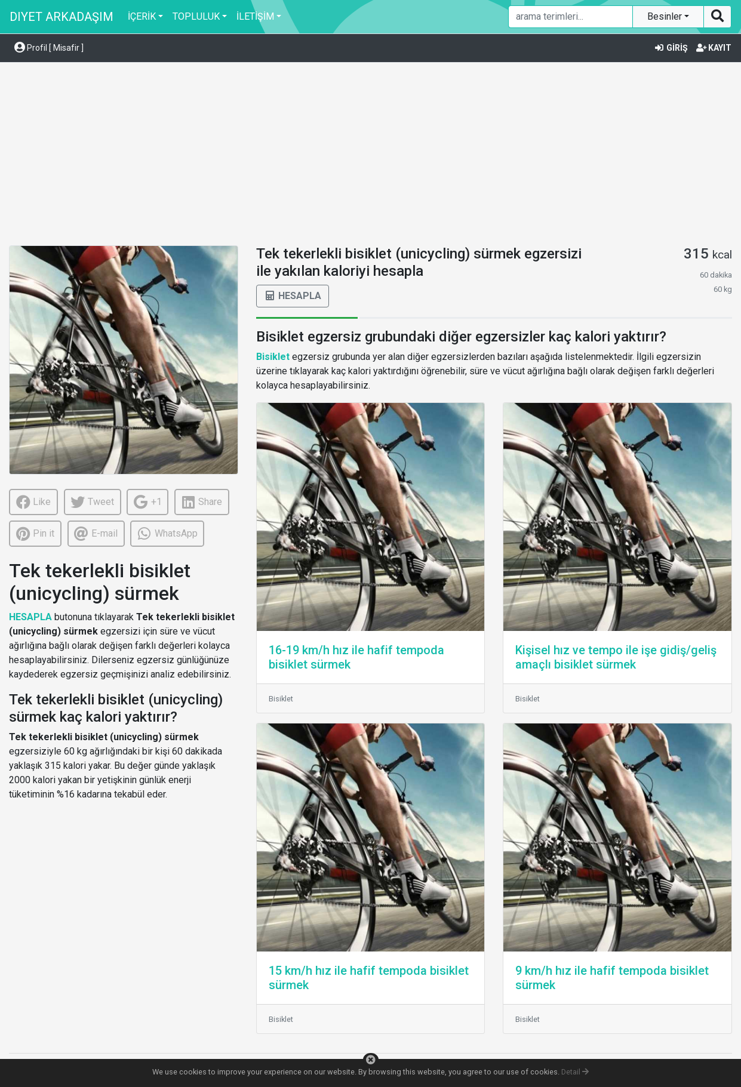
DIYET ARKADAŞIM (61, 17)
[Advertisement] (371, 155)
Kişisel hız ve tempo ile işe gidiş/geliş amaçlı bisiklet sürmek (616, 657)
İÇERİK (142, 16)
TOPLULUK (196, 16)
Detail (575, 1071)
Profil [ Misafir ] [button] (49, 48)
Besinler (665, 16)
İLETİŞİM (255, 16)
